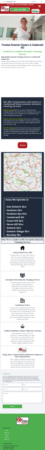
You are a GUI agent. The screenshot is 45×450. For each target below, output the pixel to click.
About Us (6, 439)
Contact (6, 435)
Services (6, 432)
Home (6, 430)
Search (43, 1)
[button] (9, 1)
